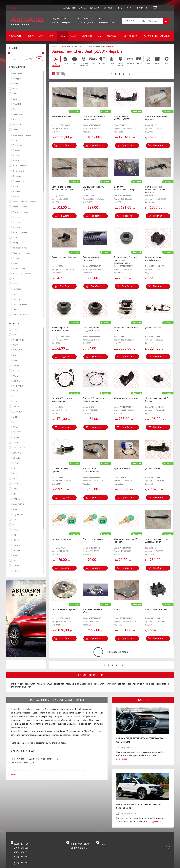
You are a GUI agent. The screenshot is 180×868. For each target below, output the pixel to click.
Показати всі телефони (60, 23)
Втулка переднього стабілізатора (154, 258)
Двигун (74, 60)
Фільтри (139, 60)
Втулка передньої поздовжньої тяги (60, 329)
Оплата (82, 8)
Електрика (157, 60)
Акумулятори (130, 36)
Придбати (64, 145)
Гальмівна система (120, 61)
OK (39, 58)
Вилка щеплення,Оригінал (64, 257)
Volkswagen (15, 36)
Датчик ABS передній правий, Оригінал (93, 399)
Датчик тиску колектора (126, 398)
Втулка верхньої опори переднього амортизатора (125, 260)
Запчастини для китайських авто (65, 46)
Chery (62, 36)
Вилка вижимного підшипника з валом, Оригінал (155, 189)
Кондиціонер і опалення (83, 61)
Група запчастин (17, 67)
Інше (166, 60)
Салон (111, 60)
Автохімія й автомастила (157, 36)
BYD (41, 36)
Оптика (102, 60)
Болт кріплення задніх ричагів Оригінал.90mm (63, 188)
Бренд (12, 325)
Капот (117, 609)
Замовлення (69, 8)
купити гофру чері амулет (23, 687)
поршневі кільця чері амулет (50, 687)
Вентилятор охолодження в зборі (124, 188)
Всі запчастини (56, 61)
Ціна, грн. (13, 48)
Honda (31, 36)
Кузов (92, 60)
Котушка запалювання (156, 609)
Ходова (148, 60)
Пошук (166, 21)
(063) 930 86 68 (21, 852)
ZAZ (100, 36)
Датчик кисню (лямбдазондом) (91, 470)
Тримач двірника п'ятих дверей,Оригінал (156, 540)
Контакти (142, 8)
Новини (129, 8)
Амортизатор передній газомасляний (94, 118)
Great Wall (86, 36)
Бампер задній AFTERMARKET (121, 118)
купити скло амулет (115, 687)
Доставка (94, 8)
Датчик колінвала (154, 327)
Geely (73, 36)
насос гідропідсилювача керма (142, 687)
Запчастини (87, 46)
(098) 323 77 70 (58, 18)
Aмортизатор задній (61, 116)
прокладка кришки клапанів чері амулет (85, 687)
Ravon (51, 36)
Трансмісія (129, 60)
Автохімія (65, 60)
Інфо (120, 8)
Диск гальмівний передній (64, 609)
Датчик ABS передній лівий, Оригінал (62, 399)
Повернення (108, 8)
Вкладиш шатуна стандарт (91, 258)
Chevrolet (112, 36)
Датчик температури (62, 538)
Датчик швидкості (154, 468)
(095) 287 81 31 (21, 856)
